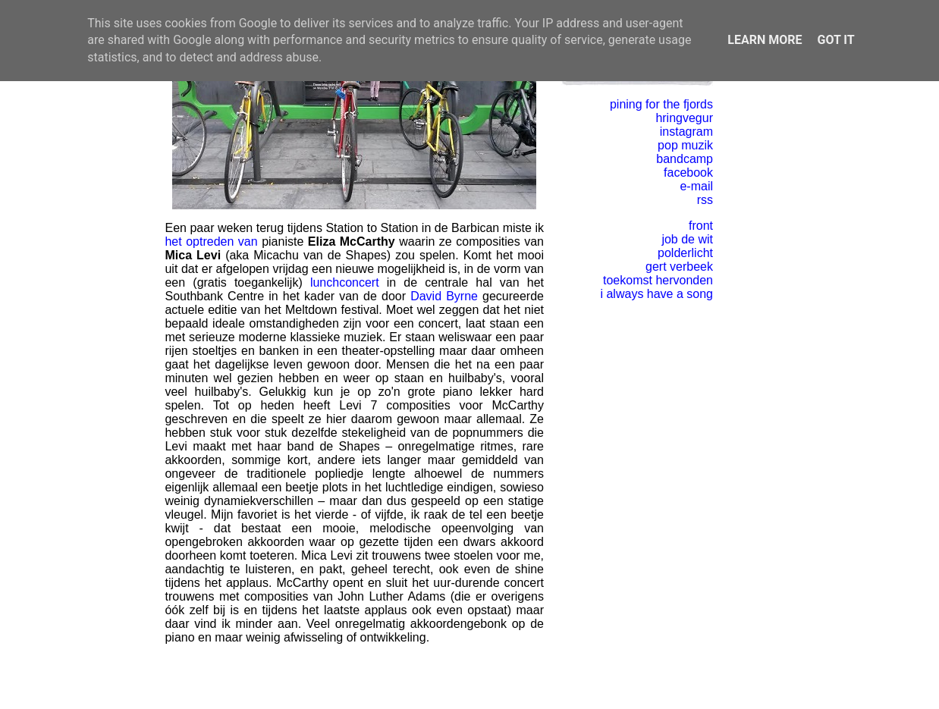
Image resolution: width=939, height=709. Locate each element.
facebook (688, 172)
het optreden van (211, 241)
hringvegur (684, 117)
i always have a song (656, 293)
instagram (686, 131)
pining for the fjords (661, 104)
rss (705, 199)
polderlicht (685, 252)
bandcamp (684, 158)
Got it (835, 40)
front (701, 225)
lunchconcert (344, 282)
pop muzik (685, 145)
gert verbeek (679, 266)
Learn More (764, 40)
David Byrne (444, 296)
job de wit (687, 239)
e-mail (696, 186)
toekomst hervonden (658, 280)
